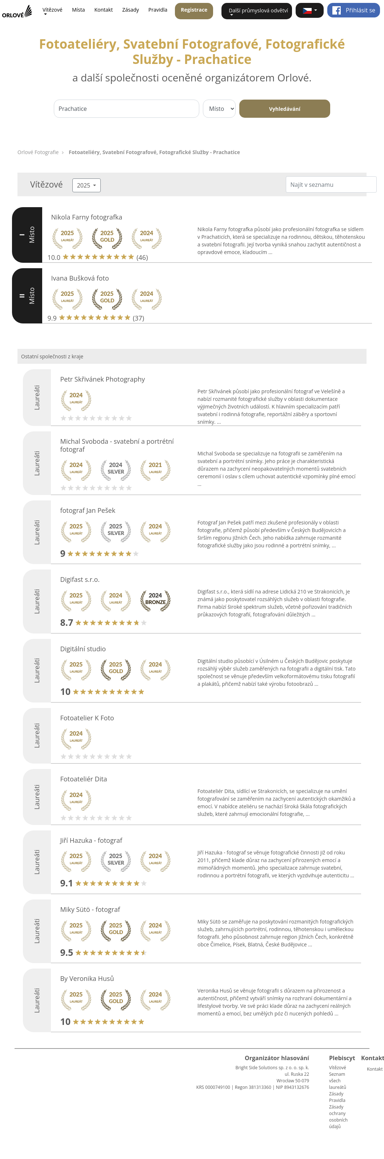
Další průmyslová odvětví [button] (258, 10)
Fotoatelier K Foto (87, 717)
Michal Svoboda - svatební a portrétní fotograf (116, 445)
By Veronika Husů (87, 978)
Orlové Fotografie (38, 152)
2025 (84, 185)
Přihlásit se (353, 10)
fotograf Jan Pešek (87, 510)
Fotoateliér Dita (83, 778)
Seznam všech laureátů (337, 1080)
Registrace (194, 9)
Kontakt (103, 9)
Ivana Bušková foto (80, 278)
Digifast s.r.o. (80, 579)
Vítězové (337, 1068)
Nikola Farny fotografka (87, 217)
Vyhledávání (284, 108)
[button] (310, 10)
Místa (78, 9)
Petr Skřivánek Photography (102, 379)
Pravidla (157, 9)
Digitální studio (83, 648)
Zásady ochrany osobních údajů (338, 1117)
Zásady (130, 9)
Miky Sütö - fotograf (90, 909)
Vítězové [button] (53, 9)
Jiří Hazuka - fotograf (91, 840)
